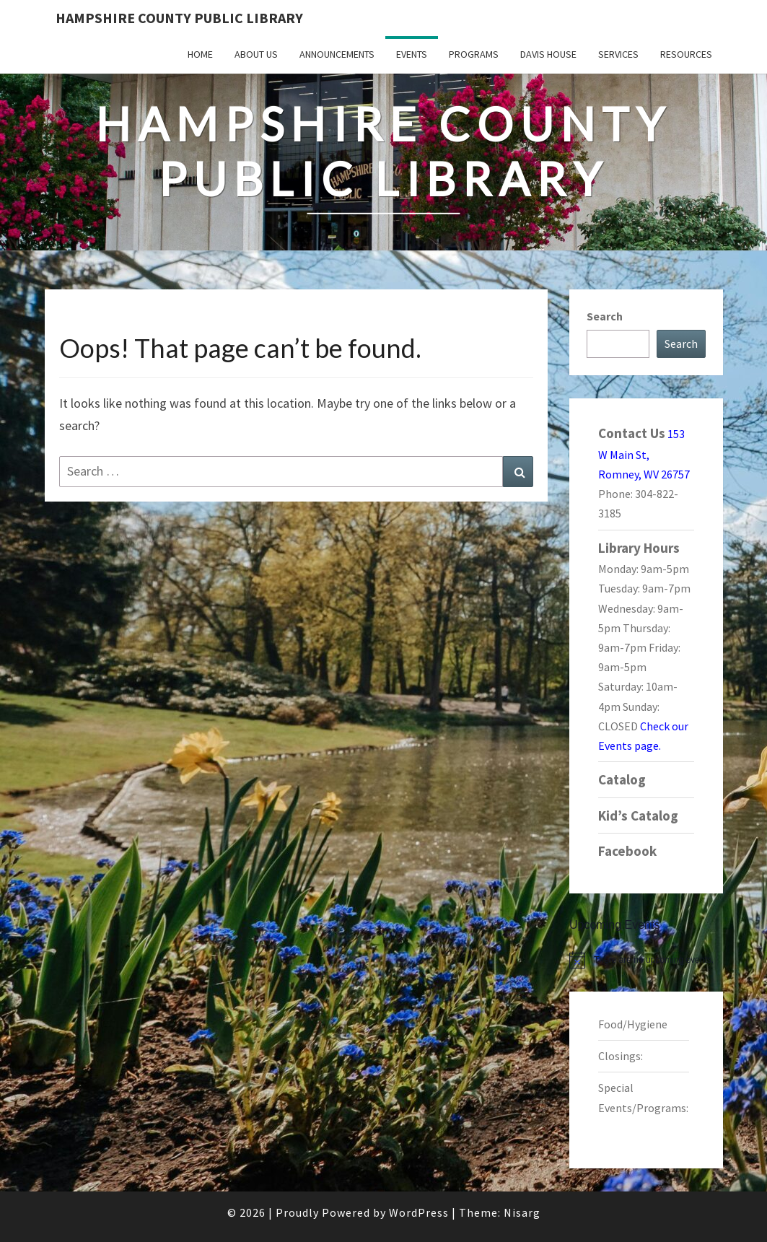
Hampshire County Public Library (179, 18)
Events (411, 54)
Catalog (622, 779)
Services (618, 54)
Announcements (336, 54)
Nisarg (522, 1212)
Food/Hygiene (632, 1024)
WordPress (419, 1212)
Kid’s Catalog (638, 815)
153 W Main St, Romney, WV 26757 (644, 454)
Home (200, 54)
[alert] (646, 959)
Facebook (627, 851)
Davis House (548, 54)
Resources (686, 54)
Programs (474, 54)
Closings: (620, 1056)
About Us (256, 54)
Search (605, 316)
